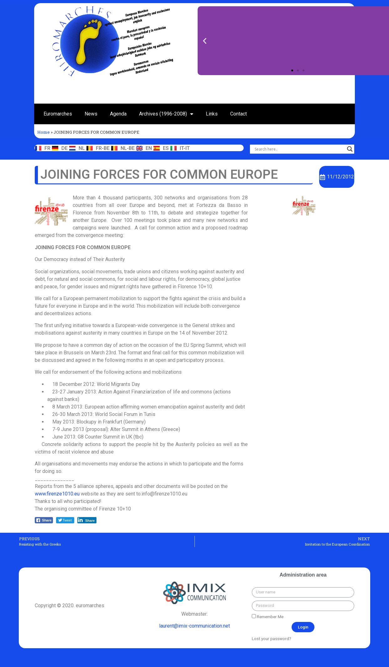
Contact (238, 114)
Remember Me (267, 616)
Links (212, 114)
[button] (292, 70)
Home (43, 132)
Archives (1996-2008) (166, 114)
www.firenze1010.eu (57, 494)
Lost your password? (271, 638)
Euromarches (58, 114)
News (91, 114)
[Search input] (299, 149)
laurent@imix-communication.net (194, 626)
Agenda (118, 114)
